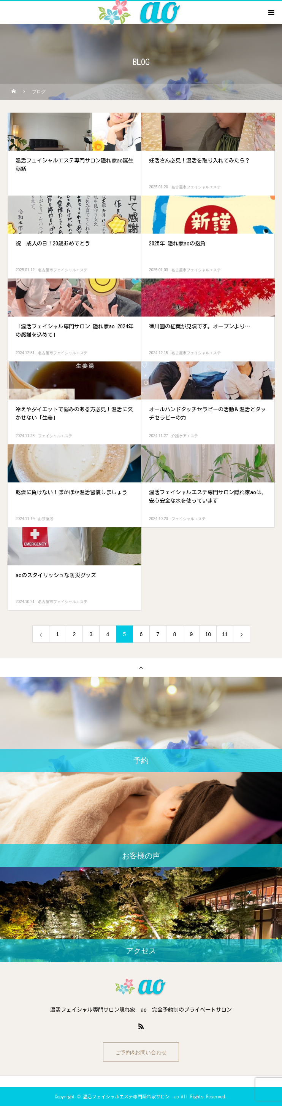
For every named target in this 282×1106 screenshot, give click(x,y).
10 (208, 634)
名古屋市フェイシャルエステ (196, 187)
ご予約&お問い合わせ (140, 1052)
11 (225, 634)
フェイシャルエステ (55, 436)
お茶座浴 (45, 519)
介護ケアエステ (184, 436)
